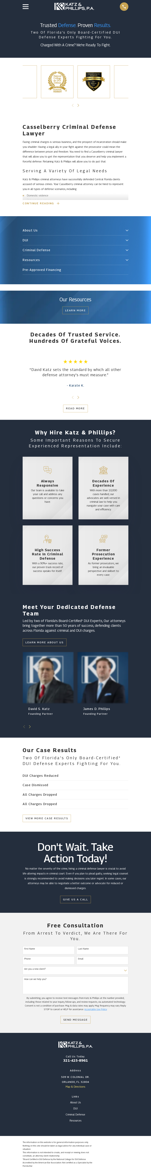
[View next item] (78, 105)
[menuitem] (73, 231)
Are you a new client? (35, 969)
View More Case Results (46, 819)
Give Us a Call (75, 900)
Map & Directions (75, 1087)
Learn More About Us (44, 643)
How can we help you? (35, 979)
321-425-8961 (75, 1061)
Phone (27, 959)
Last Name (83, 949)
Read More (75, 409)
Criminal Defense (75, 1115)
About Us (75, 1103)
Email (80, 959)
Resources (75, 1121)
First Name (29, 949)
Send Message (75, 1020)
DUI (75, 1109)
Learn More (75, 311)
